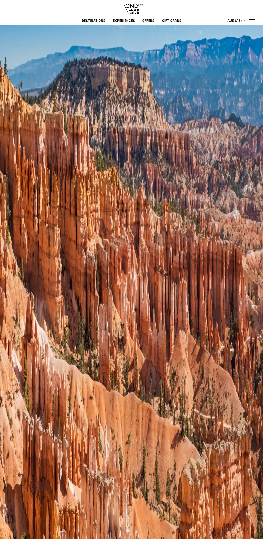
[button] (236, 17)
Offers (148, 17)
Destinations (94, 17)
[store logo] (132, 7)
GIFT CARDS (171, 17)
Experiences (124, 17)
